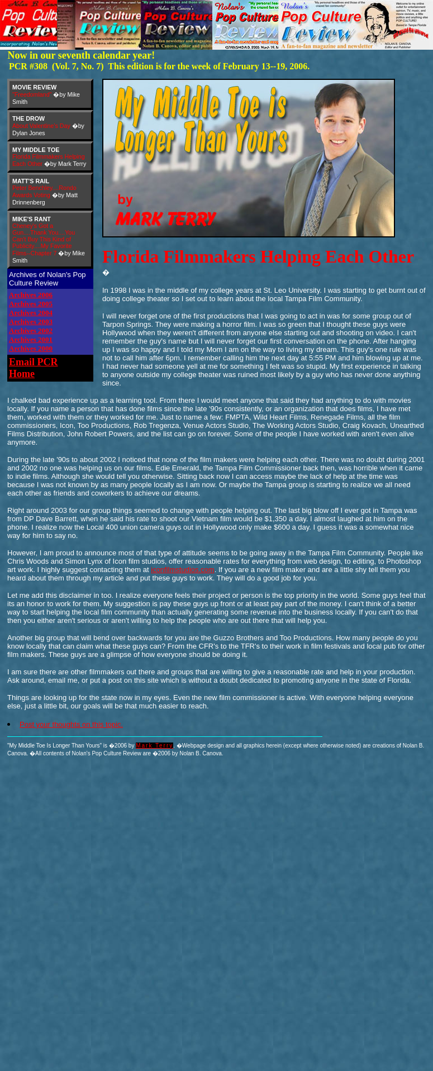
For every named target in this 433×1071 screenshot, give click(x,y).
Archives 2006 (31, 295)
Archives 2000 (31, 348)
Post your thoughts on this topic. (71, 724)
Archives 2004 (31, 312)
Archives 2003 (31, 321)
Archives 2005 (31, 303)
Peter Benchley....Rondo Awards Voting (44, 191)
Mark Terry (154, 745)
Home (22, 373)
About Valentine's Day (41, 125)
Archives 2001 (31, 339)
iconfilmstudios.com (182, 569)
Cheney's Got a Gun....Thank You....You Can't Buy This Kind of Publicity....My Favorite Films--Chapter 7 (43, 239)
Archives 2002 (31, 330)
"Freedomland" (31, 94)
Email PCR (33, 362)
